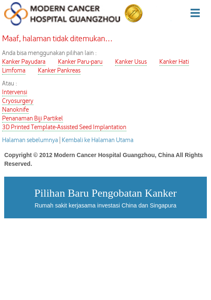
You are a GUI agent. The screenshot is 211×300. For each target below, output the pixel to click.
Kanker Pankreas (59, 70)
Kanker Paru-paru (80, 61)
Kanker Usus (131, 61)
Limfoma (13, 70)
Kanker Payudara (23, 61)
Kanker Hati (174, 61)
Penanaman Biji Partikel (32, 118)
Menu (200, 12)
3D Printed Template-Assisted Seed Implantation (64, 127)
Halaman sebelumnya (30, 140)
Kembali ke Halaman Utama (97, 140)
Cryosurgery (17, 101)
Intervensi (14, 92)
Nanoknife (15, 109)
